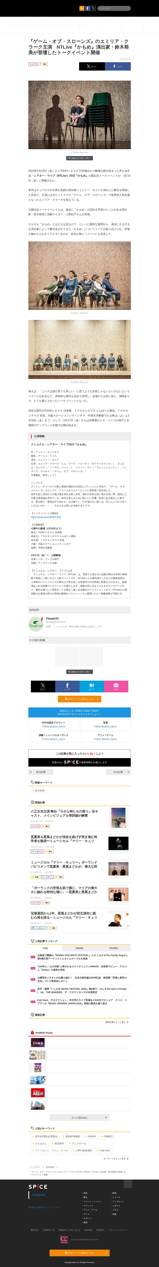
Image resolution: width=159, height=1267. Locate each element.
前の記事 (38, 772)
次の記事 (121, 772)
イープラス (35, 1167)
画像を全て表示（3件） (79, 158)
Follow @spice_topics (53, 726)
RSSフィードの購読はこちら (82, 699)
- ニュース (115, 1197)
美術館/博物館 (71, 1136)
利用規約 (100, 1230)
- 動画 (113, 1193)
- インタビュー (117, 1201)
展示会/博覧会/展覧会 (45, 1136)
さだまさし (39, 1143)
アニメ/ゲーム (77, 1143)
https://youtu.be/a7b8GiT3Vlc (46, 517)
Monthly (114, 948)
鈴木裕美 (38, 790)
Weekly (79, 948)
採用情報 (88, 1230)
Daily (45, 948)
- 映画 (84, 1222)
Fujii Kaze (103, 1150)
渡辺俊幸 (58, 1143)
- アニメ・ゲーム (89, 1210)
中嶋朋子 (107, 1136)
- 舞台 (84, 1197)
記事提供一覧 (49, 1230)
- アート (85, 1214)
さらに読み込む (89, 1117)
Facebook (39, 1195)
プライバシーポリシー (118, 1230)
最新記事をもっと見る (116, 1022)
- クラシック (87, 1205)
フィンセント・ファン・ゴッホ (50, 1150)
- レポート (115, 1205)
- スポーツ (86, 1218)
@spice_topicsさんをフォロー (44, 1207)
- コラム (114, 1210)
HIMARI (90, 1136)
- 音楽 (84, 1193)
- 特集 (113, 1214)
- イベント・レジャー (91, 1201)
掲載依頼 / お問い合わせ (69, 1230)
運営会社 (35, 1230)
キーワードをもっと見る (115, 1158)
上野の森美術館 (82, 1150)
